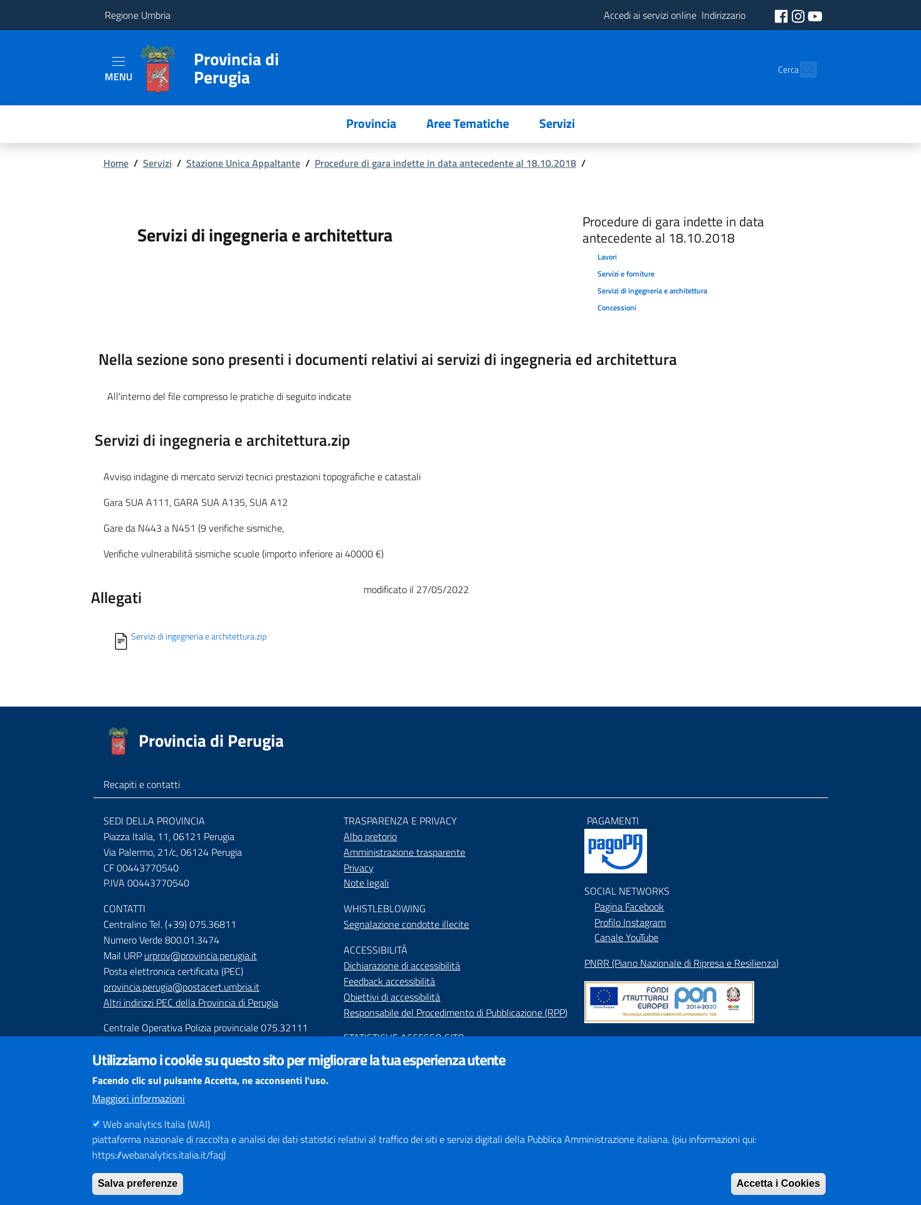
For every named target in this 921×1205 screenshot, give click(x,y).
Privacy (359, 867)
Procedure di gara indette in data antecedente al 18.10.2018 (445, 163)
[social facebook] (782, 15)
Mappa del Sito (615, 1040)
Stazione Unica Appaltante (243, 163)
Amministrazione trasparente (404, 852)
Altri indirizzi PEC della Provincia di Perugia (190, 1002)
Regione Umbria (138, 15)
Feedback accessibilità (389, 981)
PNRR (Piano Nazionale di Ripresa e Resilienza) (681, 963)
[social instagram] (799, 15)
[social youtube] (815, 15)
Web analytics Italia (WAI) (156, 1142)
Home (116, 163)
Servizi (157, 163)
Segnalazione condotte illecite (406, 924)
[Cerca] (802, 70)
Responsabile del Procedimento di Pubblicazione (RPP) (455, 1012)
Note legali (366, 882)
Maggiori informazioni (138, 1116)
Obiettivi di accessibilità (392, 996)
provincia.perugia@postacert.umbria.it (181, 986)
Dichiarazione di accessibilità (402, 965)
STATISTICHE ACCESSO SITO (404, 1037)
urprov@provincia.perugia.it (200, 955)
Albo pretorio (370, 836)
